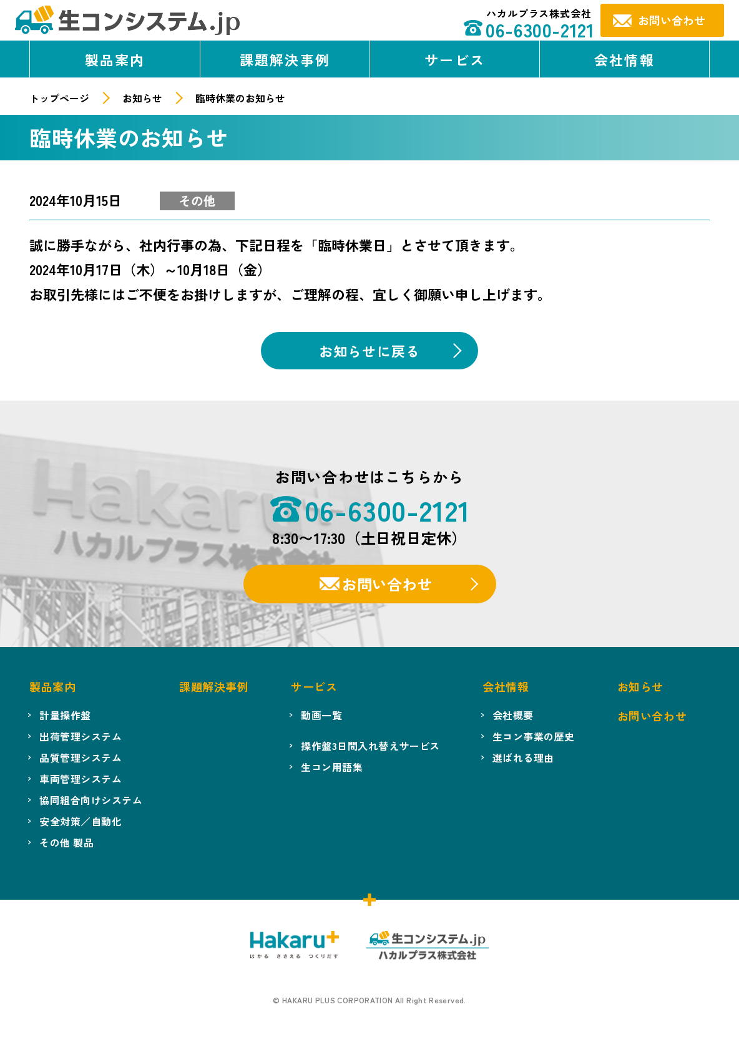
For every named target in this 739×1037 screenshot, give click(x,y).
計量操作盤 (65, 715)
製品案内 (115, 59)
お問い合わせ (387, 584)
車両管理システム (80, 778)
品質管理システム (80, 757)
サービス (454, 59)
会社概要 (513, 715)
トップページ (59, 97)
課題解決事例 (285, 59)
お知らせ (142, 97)
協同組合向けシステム (90, 799)
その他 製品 (66, 842)
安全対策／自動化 (80, 821)
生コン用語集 (332, 766)
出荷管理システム (80, 736)
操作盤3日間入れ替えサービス (370, 745)
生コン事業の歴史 (533, 736)
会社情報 (624, 59)
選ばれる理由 (523, 757)
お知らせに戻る (369, 351)
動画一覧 (321, 715)
